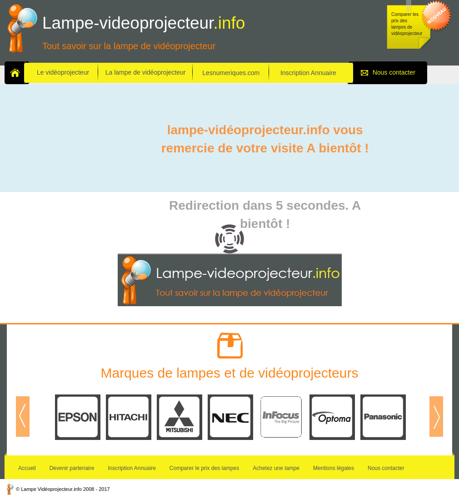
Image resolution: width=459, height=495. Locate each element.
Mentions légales (333, 468)
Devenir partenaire (72, 468)
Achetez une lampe (276, 468)
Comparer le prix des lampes (204, 468)
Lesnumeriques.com (230, 72)
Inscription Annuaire (308, 72)
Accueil (27, 468)
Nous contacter (394, 72)
